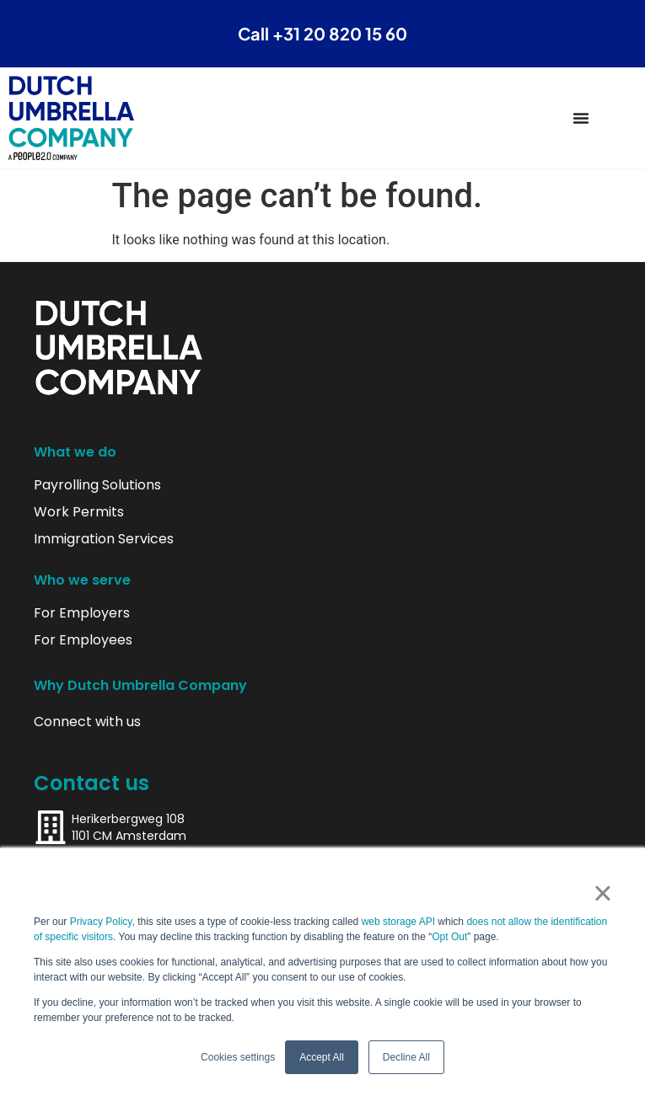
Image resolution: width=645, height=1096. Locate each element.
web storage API (400, 922)
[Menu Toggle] (580, 118)
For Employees (83, 640)
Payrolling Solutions (97, 485)
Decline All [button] (406, 1057)
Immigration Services (104, 539)
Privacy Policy (101, 922)
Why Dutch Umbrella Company (140, 685)
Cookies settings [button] (238, 1057)
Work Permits (79, 512)
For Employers (82, 613)
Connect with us (87, 722)
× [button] (602, 893)
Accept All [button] (321, 1057)
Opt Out (449, 937)
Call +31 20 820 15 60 (322, 33)
